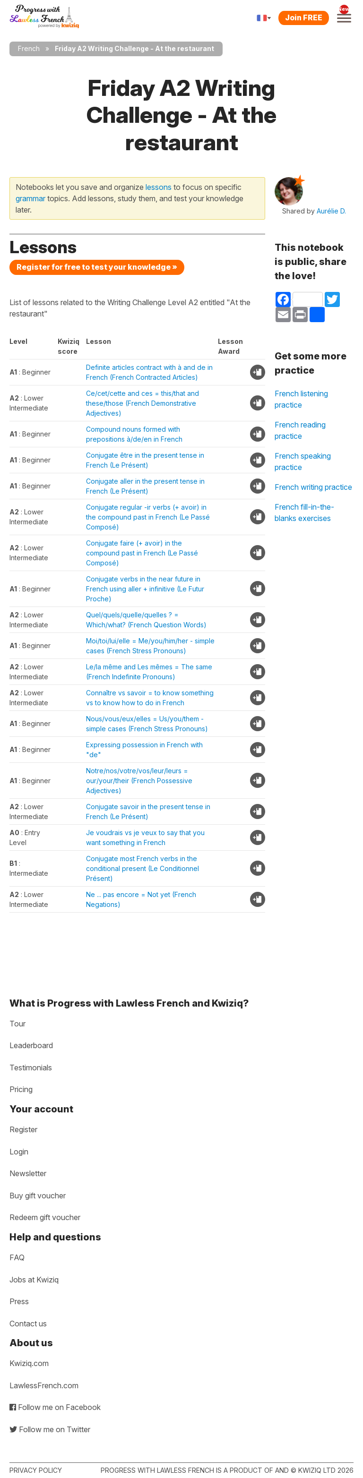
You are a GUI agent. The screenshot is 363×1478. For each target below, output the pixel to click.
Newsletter (27, 1173)
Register (23, 1129)
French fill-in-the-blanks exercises (304, 512)
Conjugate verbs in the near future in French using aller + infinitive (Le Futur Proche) (145, 589)
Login (18, 1151)
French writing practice (313, 487)
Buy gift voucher (37, 1195)
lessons (159, 187)
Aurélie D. (331, 211)
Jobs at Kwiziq (34, 1279)
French (29, 48)
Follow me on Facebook (55, 1407)
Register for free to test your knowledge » (97, 267)
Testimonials (30, 1067)
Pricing (21, 1089)
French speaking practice (303, 461)
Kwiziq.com (29, 1363)
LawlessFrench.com (43, 1385)
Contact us (28, 1323)
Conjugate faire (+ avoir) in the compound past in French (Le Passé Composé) (142, 553)
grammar (30, 198)
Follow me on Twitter (49, 1429)
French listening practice (301, 399)
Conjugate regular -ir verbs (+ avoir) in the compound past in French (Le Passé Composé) (148, 517)
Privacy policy (35, 1470)
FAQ (17, 1257)
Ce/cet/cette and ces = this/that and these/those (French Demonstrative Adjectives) (142, 403)
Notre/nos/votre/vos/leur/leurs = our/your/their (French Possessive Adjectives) (139, 781)
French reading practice (300, 430)
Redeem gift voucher (44, 1217)
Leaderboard (31, 1045)
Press (19, 1301)
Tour (17, 1023)
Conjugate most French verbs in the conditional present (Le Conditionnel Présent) (142, 868)
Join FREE (303, 17)
